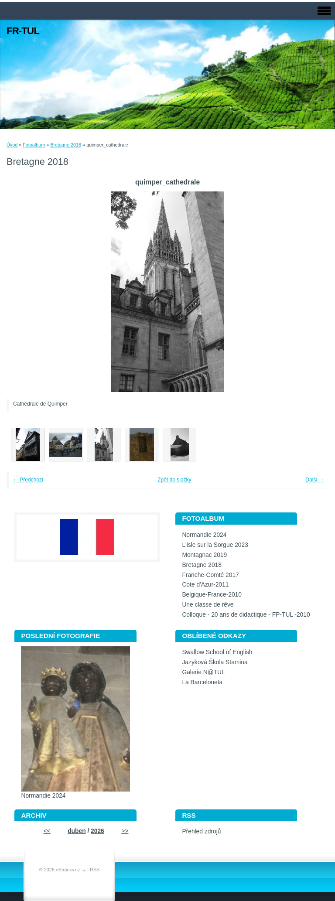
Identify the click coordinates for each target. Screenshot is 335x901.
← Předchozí (28, 480)
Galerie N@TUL (203, 672)
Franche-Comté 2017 (210, 575)
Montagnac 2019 (204, 555)
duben (76, 831)
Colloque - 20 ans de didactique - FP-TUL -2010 (246, 614)
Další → (314, 480)
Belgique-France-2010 (212, 594)
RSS (94, 869)
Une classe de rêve (207, 604)
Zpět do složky (174, 480)
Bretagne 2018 (65, 144)
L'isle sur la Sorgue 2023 (215, 545)
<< (47, 831)
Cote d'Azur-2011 (205, 584)
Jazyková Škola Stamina (214, 662)
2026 (97, 831)
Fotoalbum (34, 144)
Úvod (12, 144)
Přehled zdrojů (201, 831)
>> (124, 831)
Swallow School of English (217, 652)
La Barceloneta (202, 682)
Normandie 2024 (204, 535)
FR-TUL (23, 30)
